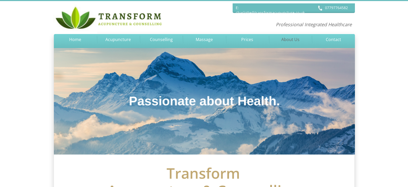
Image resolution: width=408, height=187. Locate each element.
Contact (333, 39)
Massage (204, 39)
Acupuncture (118, 39)
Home (75, 39)
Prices (247, 39)
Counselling (161, 39)
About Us (290, 39)
